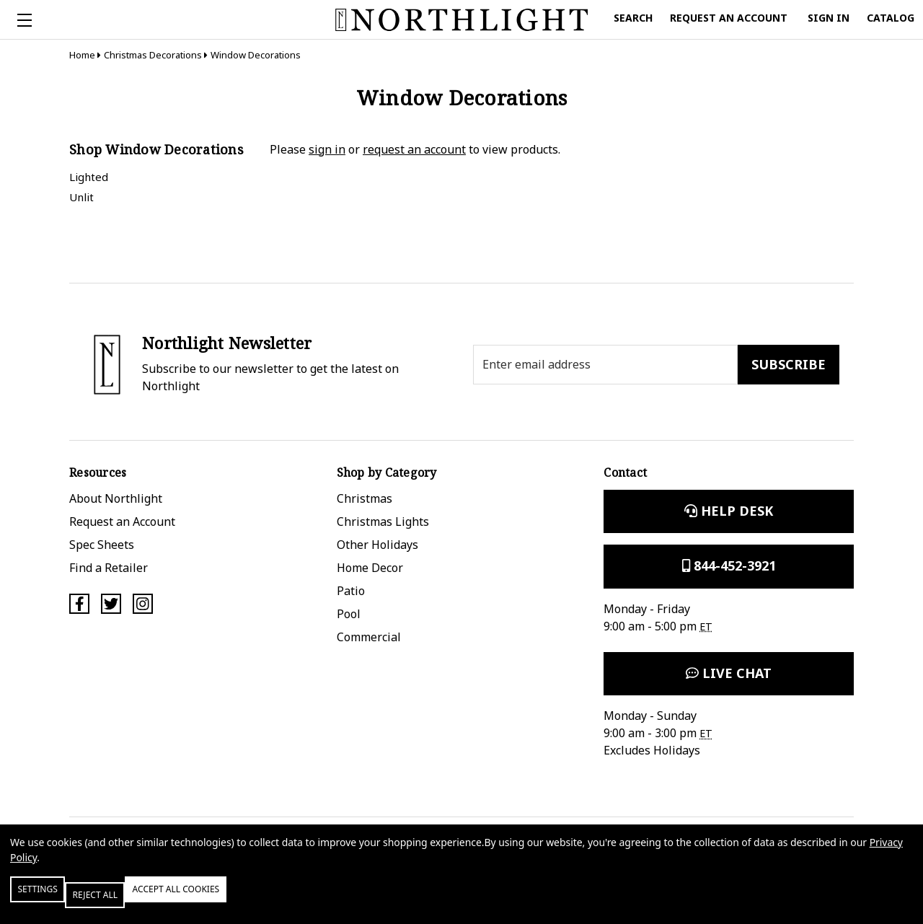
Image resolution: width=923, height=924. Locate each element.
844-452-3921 (729, 565)
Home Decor (370, 568)
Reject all (136, 900)
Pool (349, 614)
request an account (414, 149)
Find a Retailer (108, 568)
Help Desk (728, 510)
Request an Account (122, 521)
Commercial (369, 637)
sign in (327, 149)
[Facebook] (79, 604)
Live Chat (729, 673)
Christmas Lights (383, 521)
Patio (351, 591)
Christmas (364, 498)
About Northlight (115, 498)
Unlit (81, 197)
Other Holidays (377, 545)
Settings (53, 900)
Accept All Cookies (248, 900)
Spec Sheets (101, 545)
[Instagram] (143, 604)
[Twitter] (111, 604)
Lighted (88, 177)
